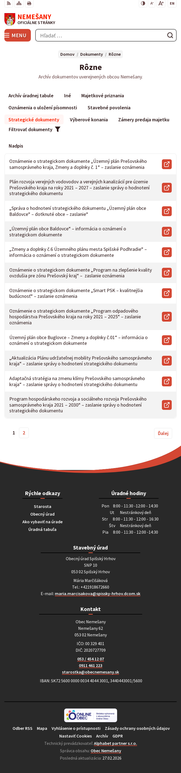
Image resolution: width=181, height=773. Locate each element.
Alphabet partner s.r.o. (115, 743)
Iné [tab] (67, 95)
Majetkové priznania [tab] (102, 95)
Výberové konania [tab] (89, 119)
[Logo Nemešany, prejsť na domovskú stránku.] (90, 19)
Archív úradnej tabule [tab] (31, 95)
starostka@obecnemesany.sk (90, 672)
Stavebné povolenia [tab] (109, 107)
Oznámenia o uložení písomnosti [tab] (42, 107)
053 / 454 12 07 (90, 659)
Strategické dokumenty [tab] (33, 119)
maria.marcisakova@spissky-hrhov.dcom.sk (97, 593)
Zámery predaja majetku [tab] (143, 119)
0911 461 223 (90, 665)
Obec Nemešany (106, 750)
